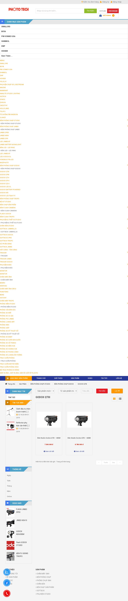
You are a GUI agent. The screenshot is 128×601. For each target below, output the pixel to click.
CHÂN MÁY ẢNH (6, 277)
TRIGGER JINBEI (6, 259)
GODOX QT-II (4, 178)
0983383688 (112, 11)
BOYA (3, 31)
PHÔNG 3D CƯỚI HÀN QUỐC (10, 340)
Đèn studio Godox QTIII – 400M (48, 438)
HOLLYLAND (4, 108)
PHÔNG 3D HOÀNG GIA (8, 349)
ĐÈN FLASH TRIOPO (7, 217)
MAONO (3, 87)
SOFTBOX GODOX (6, 235)
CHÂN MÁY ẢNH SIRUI (8, 289)
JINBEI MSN (4, 135)
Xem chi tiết (49, 451)
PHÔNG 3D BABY (6, 337)
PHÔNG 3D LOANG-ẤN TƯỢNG (11, 355)
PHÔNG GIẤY (4, 328)
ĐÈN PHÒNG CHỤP (43, 577)
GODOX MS (4, 193)
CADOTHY (3, 105)
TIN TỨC (104, 378)
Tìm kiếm (102, 391)
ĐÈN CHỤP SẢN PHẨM (8, 205)
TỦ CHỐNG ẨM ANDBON (9, 114)
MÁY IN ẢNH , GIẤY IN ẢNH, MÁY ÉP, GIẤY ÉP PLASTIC (19, 373)
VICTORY (3, 298)
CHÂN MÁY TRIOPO (7, 301)
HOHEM (4, 51)
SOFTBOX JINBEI (6, 247)
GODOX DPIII (4, 175)
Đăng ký (104, 2)
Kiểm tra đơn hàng (90, 2)
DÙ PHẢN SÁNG (6, 244)
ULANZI (3, 117)
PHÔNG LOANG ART (7, 322)
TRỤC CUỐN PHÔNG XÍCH (9, 367)
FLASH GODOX (5, 214)
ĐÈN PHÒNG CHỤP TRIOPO (9, 199)
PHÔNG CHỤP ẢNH (43, 580)
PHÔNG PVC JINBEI (7, 319)
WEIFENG (3, 286)
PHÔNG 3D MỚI (5, 313)
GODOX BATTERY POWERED (10, 190)
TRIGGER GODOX (6, 262)
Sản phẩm (75, 378)
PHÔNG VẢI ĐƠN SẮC (8, 310)
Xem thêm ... (7, 56)
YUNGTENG (4, 292)
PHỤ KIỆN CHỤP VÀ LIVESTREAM (12, 84)
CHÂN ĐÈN (40, 584)
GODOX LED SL (5, 187)
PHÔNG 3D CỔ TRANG (8, 343)
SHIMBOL (5, 41)
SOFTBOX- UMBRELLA (8, 229)
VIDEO (90, 378)
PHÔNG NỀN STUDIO (7, 304)
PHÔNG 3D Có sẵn (6, 316)
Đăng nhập (116, 2)
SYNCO (2, 99)
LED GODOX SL (5, 156)
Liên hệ (119, 378)
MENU (2, 60)
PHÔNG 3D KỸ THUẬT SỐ (9, 331)
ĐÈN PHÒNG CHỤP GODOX (9, 166)
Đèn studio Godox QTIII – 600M (79, 438)
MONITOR (3, 271)
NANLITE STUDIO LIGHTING (10, 93)
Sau (113, 462)
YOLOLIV (3, 81)
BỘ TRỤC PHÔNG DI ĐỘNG (9, 370)
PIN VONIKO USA (8, 36)
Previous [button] (26, 403)
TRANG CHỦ (41, 378)
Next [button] (29, 403)
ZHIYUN (3, 102)
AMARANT (4, 90)
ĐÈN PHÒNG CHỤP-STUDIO (10, 120)
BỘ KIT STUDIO (5, 202)
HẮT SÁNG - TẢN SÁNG (8, 250)
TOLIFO (2, 111)
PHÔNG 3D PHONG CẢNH (9, 352)
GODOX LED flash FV (7, 196)
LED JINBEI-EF (5, 141)
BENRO (2, 283)
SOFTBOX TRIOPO (6, 241)
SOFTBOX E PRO (6, 238)
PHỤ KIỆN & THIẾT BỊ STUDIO (10, 220)
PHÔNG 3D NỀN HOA (7, 346)
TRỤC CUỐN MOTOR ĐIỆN (9, 364)
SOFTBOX (40, 591)
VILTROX (3, 96)
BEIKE (2, 295)
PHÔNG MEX (4, 325)
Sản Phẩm (22, 384)
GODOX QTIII (4, 172)
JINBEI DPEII (4, 132)
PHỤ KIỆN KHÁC (6, 265)
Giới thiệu (58, 378)
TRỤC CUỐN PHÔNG (7, 358)
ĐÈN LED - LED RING (7, 147)
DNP (3, 46)
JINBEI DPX (4, 138)
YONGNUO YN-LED (7, 159)
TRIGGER (3, 253)
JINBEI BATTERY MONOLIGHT (10, 144)
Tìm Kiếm (90, 11)
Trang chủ (11, 384)
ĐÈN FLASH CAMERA (8, 208)
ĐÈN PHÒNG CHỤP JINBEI (9, 126)
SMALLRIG (5, 27)
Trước (106, 462)
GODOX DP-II (4, 181)
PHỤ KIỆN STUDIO (43, 594)
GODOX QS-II (4, 184)
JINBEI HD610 (21, 520)
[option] (18, 420)
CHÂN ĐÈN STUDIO (7, 226)
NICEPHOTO (4, 162)
